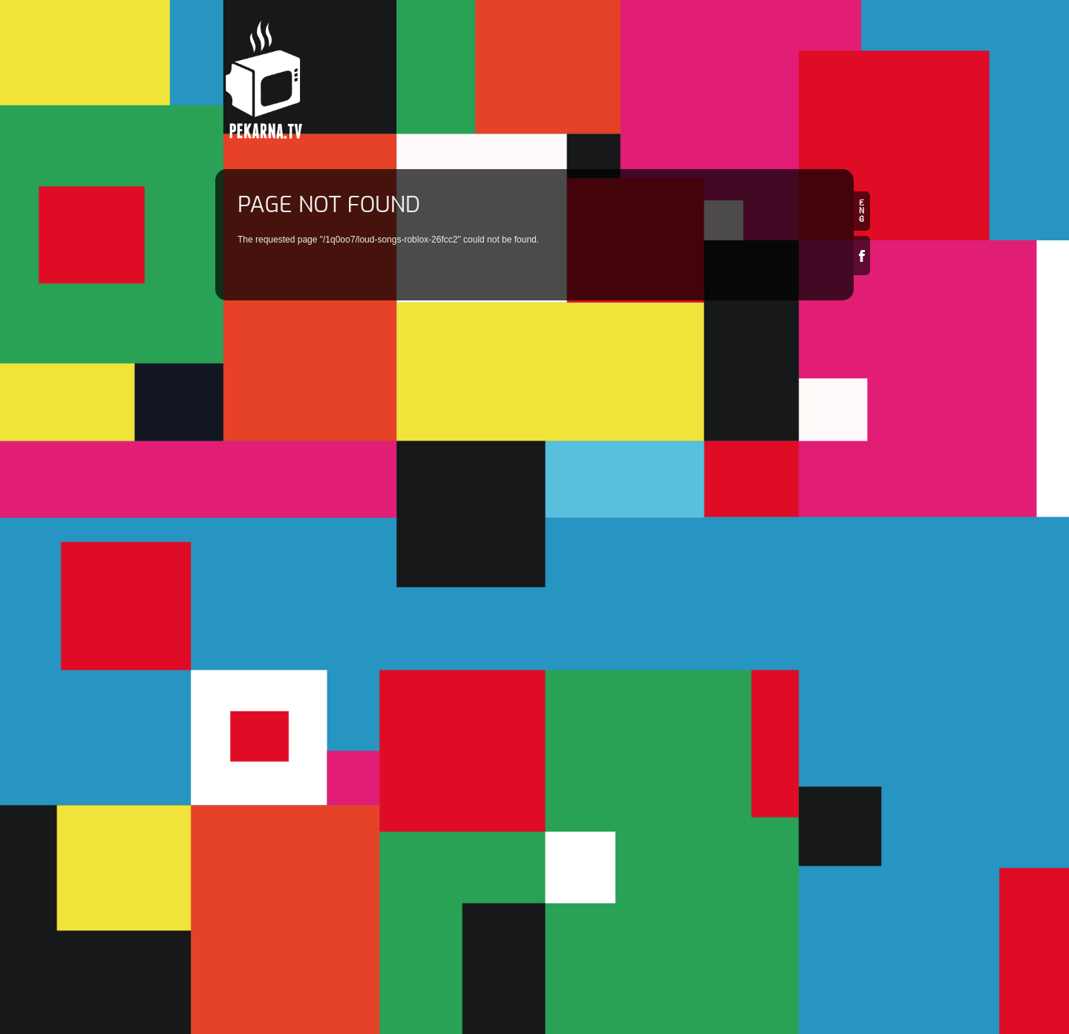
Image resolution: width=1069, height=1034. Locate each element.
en (862, 211)
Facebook (862, 255)
